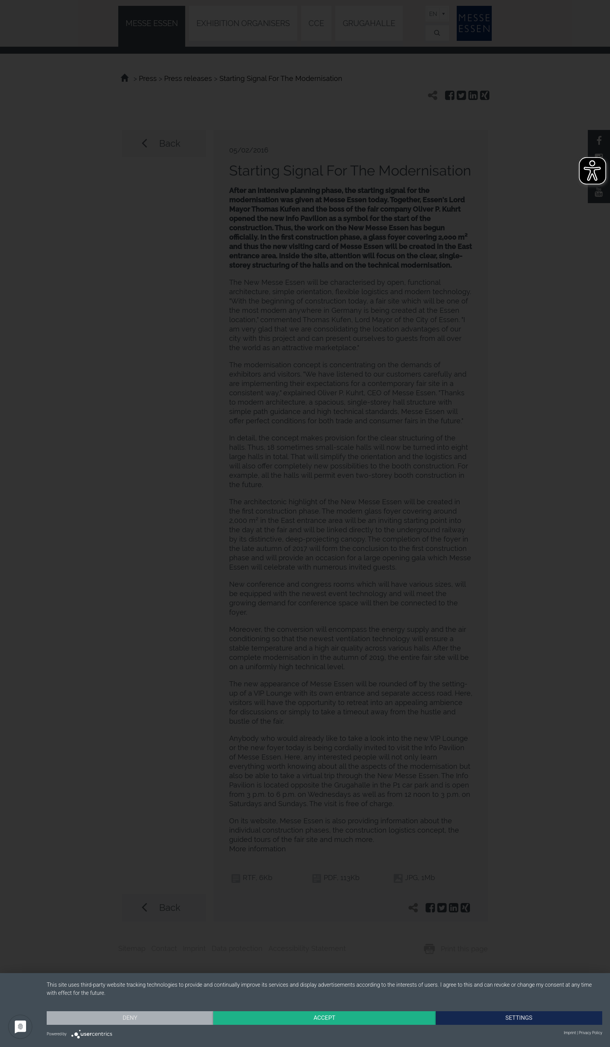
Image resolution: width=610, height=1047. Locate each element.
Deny (130, 1017)
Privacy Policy (590, 1033)
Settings (519, 1017)
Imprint (570, 1033)
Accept (324, 1017)
